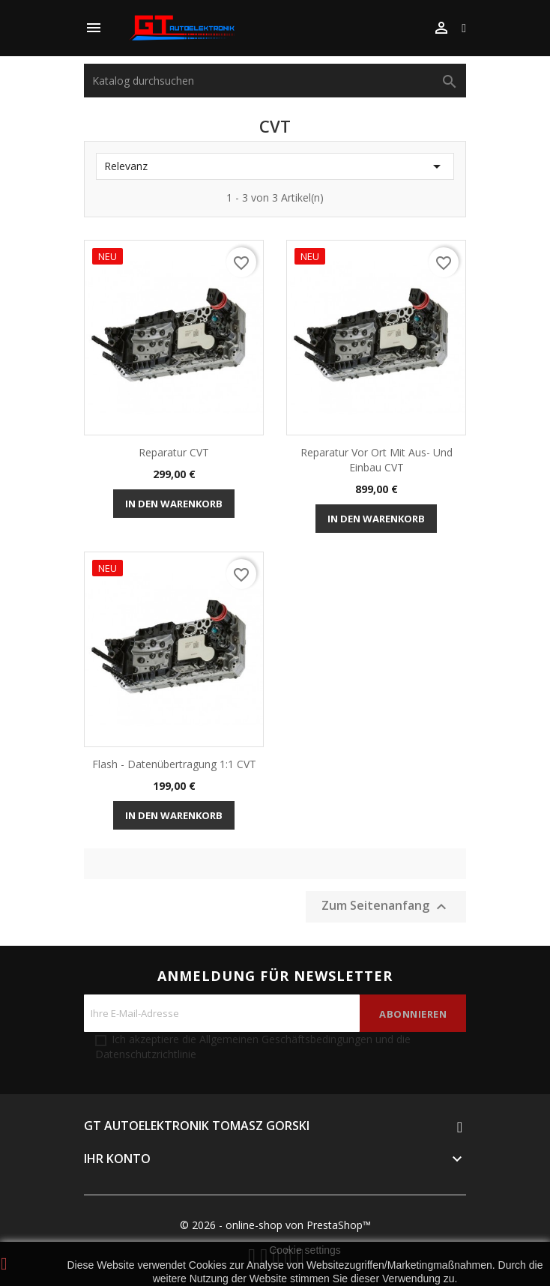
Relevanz (275, 166)
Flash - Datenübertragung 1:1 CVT (174, 764)
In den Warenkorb (174, 503)
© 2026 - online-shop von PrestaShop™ (275, 1225)
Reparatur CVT (174, 452)
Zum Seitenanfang (385, 907)
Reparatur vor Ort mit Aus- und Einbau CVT (376, 459)
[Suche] (275, 80)
